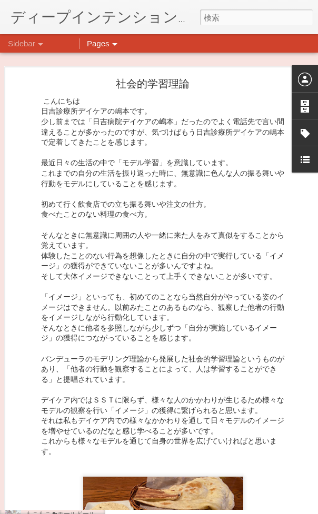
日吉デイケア (258, 463)
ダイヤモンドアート (54, 490)
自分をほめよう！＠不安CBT (67, 419)
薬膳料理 (38, 466)
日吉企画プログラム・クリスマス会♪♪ (79, 395)
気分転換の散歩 (48, 443)
